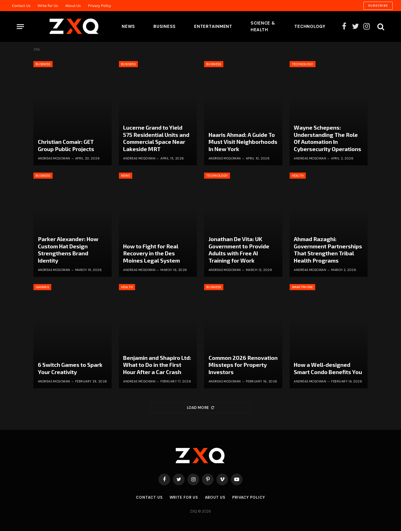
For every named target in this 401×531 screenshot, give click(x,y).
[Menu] (20, 26)
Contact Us (21, 5)
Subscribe (378, 6)
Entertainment (213, 26)
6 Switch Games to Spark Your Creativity (70, 368)
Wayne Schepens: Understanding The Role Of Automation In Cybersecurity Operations (327, 138)
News (128, 26)
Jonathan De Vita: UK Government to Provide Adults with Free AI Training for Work (239, 250)
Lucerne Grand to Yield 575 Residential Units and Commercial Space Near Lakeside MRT (156, 138)
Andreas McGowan (54, 158)
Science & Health (263, 26)
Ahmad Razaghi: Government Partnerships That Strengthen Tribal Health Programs (328, 250)
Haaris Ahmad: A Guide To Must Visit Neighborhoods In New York (243, 141)
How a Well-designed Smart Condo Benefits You (328, 368)
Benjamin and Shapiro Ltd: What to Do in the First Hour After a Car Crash (157, 364)
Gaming (42, 287)
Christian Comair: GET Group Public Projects (66, 145)
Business (164, 26)
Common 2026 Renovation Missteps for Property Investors (243, 364)
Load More (200, 407)
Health (298, 176)
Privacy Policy (99, 5)
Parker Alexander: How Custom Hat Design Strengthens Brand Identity (68, 250)
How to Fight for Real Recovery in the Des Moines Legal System (151, 253)
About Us (73, 5)
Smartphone (302, 287)
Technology (310, 26)
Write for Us (48, 5)
